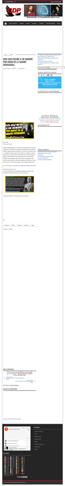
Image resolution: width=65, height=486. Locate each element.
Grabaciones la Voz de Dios (44, 153)
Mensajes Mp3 (38, 436)
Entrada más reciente (8, 419)
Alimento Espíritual (39, 431)
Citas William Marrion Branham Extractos (47, 151)
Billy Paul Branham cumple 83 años (46, 56)
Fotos (36, 434)
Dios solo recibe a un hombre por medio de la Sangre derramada (18, 62)
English (58, 23)
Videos (36, 449)
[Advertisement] (32, 40)
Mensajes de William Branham (45, 159)
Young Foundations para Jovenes (45, 156)
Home (5, 23)
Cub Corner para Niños (43, 158)
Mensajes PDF (38, 439)
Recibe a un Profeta (13, 23)
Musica (36, 441)
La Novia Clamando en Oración (45, 61)
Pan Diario (22, 23)
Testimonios (41, 23)
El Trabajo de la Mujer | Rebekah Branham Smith (49, 55)
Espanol (11, 229)
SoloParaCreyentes (39, 444)
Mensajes (28, 23)
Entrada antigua (17, 419)
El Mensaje (40, 155)
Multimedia (34, 23)
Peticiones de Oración (50, 23)
